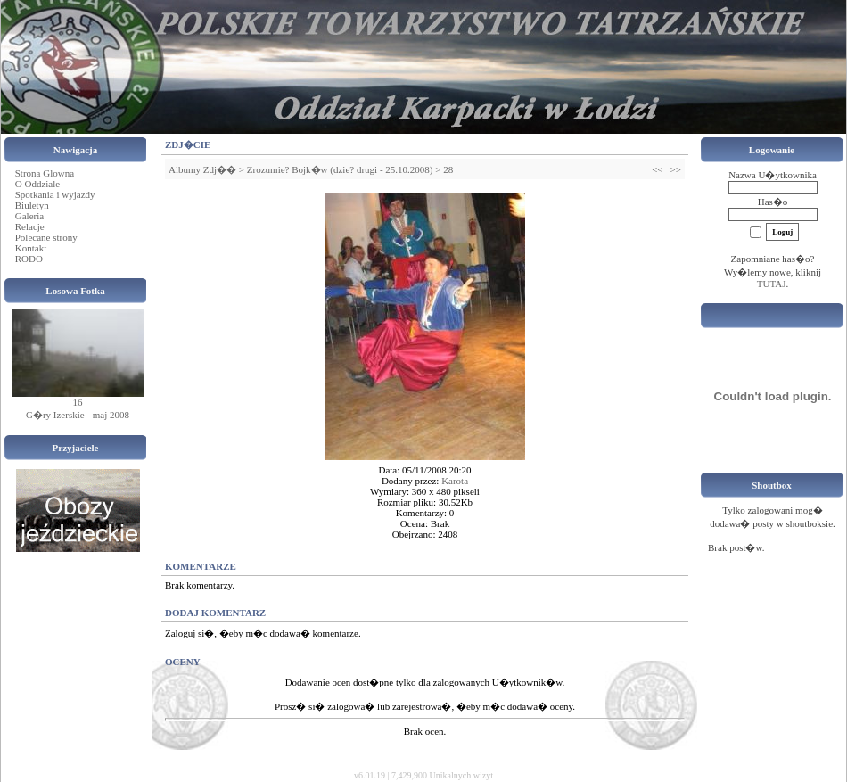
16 (78, 402)
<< (657, 169)
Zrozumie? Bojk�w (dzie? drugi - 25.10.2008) (340, 169)
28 (448, 169)
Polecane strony (46, 237)
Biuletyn (32, 205)
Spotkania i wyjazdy (55, 194)
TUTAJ (771, 283)
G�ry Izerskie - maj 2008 (77, 414)
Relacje (30, 226)
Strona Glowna (44, 173)
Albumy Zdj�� (202, 169)
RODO (29, 258)
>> (675, 169)
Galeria (29, 215)
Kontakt (30, 248)
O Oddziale (37, 183)
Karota (454, 480)
